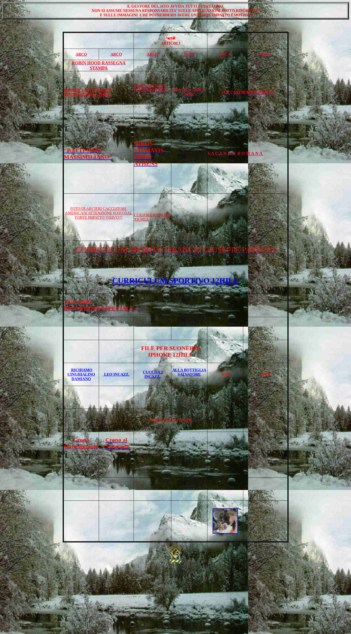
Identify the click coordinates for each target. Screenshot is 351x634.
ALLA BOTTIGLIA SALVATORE (189, 372)
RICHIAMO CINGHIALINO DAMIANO (81, 374)
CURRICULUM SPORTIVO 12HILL (175, 280)
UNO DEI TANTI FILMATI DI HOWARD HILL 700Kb (87, 92)
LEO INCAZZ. (116, 374)
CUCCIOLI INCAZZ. (153, 374)
